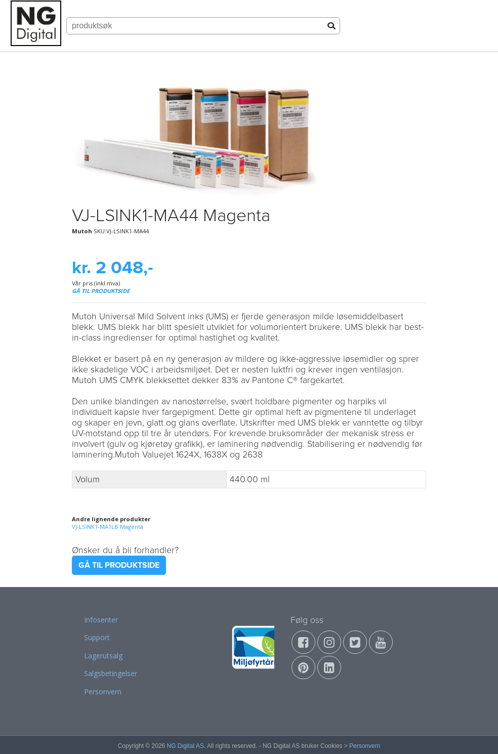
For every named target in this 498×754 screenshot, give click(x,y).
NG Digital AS (185, 745)
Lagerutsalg (103, 655)
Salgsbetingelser (110, 673)
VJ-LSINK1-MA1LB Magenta (107, 526)
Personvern (102, 691)
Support (97, 637)
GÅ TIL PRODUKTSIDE (101, 291)
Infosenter (101, 619)
